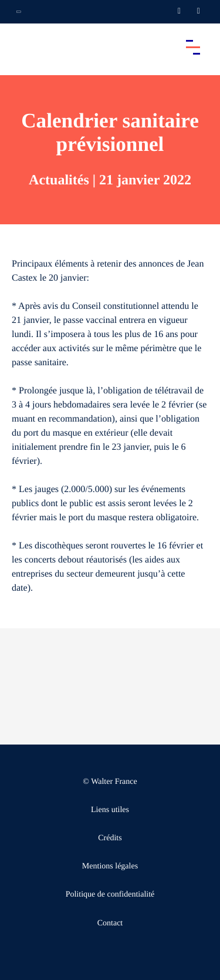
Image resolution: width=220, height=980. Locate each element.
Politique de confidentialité (110, 894)
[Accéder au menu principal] (193, 47)
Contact (110, 923)
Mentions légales (110, 866)
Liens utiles (110, 810)
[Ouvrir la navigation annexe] (19, 12)
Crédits (109, 838)
